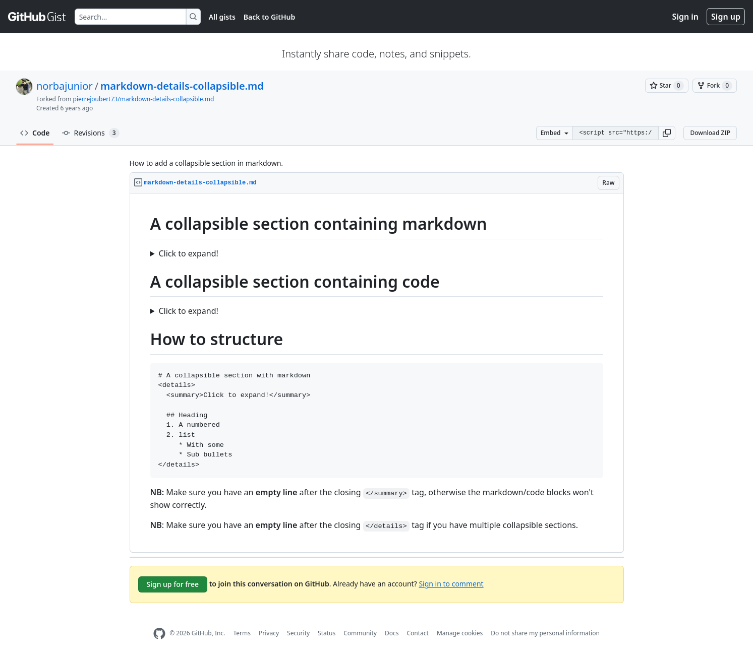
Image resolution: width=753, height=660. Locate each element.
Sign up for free (173, 584)
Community (360, 633)
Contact (417, 633)
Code (35, 133)
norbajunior (64, 86)
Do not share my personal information (545, 633)
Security (298, 633)
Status (326, 633)
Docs (392, 633)
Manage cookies (460, 633)
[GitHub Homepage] (159, 633)
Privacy (269, 633)
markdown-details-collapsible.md (182, 86)
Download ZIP (710, 132)
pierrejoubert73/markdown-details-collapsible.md (143, 99)
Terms (242, 633)
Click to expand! (188, 253)
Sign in (685, 16)
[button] (666, 133)
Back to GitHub (269, 17)
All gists (222, 17)
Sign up (725, 16)
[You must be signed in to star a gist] (666, 86)
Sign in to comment (451, 583)
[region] (376, 373)
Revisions (91, 133)
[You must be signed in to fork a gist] (714, 86)
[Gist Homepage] (37, 17)
